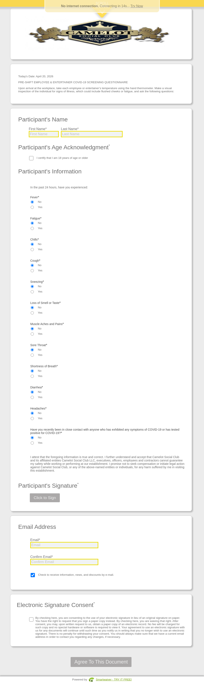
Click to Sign (45, 497)
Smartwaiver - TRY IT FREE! (114, 679)
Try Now (136, 6)
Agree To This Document (101, 662)
